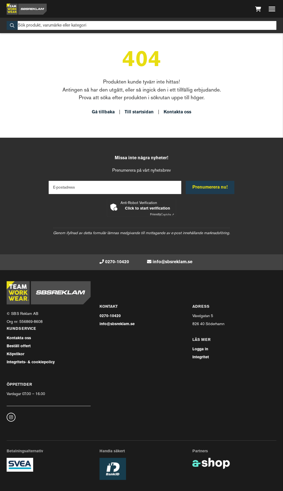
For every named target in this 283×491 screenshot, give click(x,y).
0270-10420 (117, 262)
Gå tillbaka (103, 112)
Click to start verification (147, 208)
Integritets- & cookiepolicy (31, 362)
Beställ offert (19, 346)
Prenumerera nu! (210, 187)
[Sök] (141, 25)
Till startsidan (139, 112)
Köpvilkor (15, 354)
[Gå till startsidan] (27, 9)
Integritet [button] (200, 357)
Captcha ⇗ (162, 214)
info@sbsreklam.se (172, 262)
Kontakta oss (177, 112)
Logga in (200, 349)
